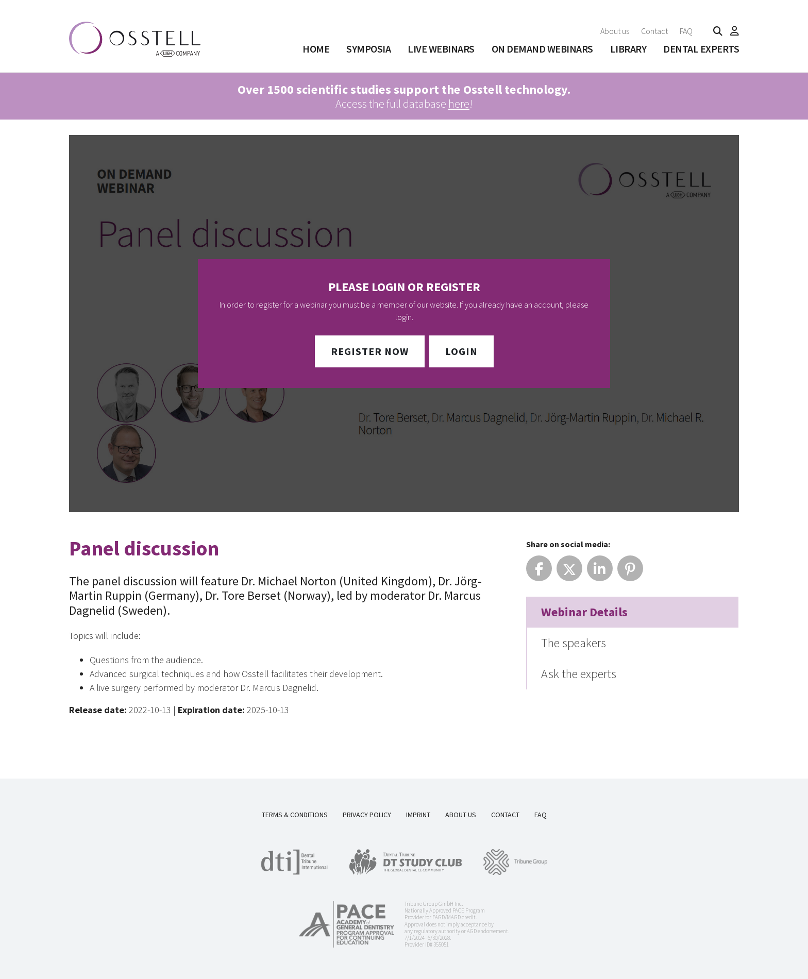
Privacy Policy (367, 814)
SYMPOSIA (368, 48)
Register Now (370, 351)
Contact (654, 31)
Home (315, 48)
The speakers (573, 643)
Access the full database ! (404, 96)
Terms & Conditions (295, 814)
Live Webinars (441, 48)
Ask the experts (578, 674)
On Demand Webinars (542, 48)
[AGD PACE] (347, 924)
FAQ (686, 31)
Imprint (418, 814)
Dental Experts (701, 48)
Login (461, 351)
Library (628, 48)
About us (614, 31)
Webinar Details (584, 612)
